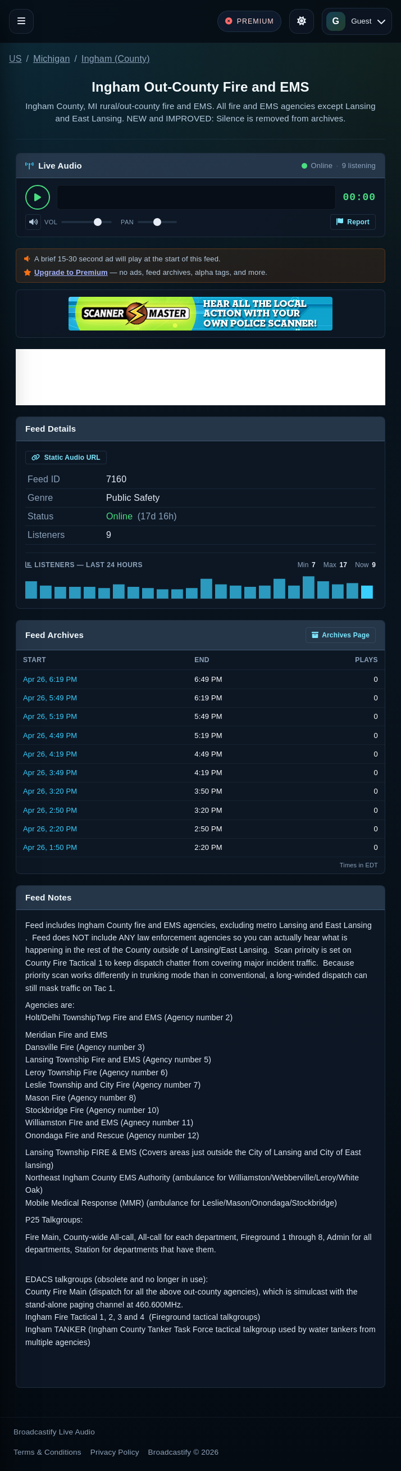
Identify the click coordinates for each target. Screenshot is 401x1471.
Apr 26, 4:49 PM (50, 735)
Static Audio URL (66, 457)
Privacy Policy (114, 1452)
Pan (127, 222)
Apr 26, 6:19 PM (50, 679)
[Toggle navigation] (21, 21)
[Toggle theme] (301, 21)
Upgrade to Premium (71, 272)
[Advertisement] (200, 377)
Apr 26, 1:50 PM (50, 847)
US (15, 59)
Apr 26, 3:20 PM (50, 791)
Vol (50, 222)
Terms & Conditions (47, 1452)
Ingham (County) (115, 59)
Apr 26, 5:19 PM (50, 716)
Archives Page (341, 635)
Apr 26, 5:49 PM (50, 698)
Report (353, 222)
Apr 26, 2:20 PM (50, 829)
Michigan (51, 59)
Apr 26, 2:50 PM (50, 810)
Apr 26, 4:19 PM (50, 754)
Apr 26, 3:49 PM (50, 772)
